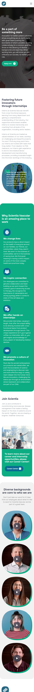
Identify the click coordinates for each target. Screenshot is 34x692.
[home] (3, 3)
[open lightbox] (17, 526)
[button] (31, 3)
